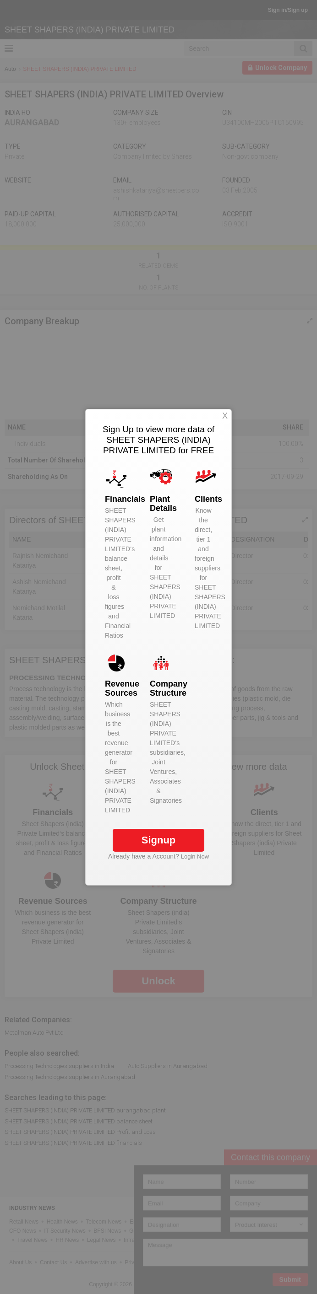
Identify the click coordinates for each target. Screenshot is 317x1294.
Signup (159, 840)
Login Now (195, 856)
